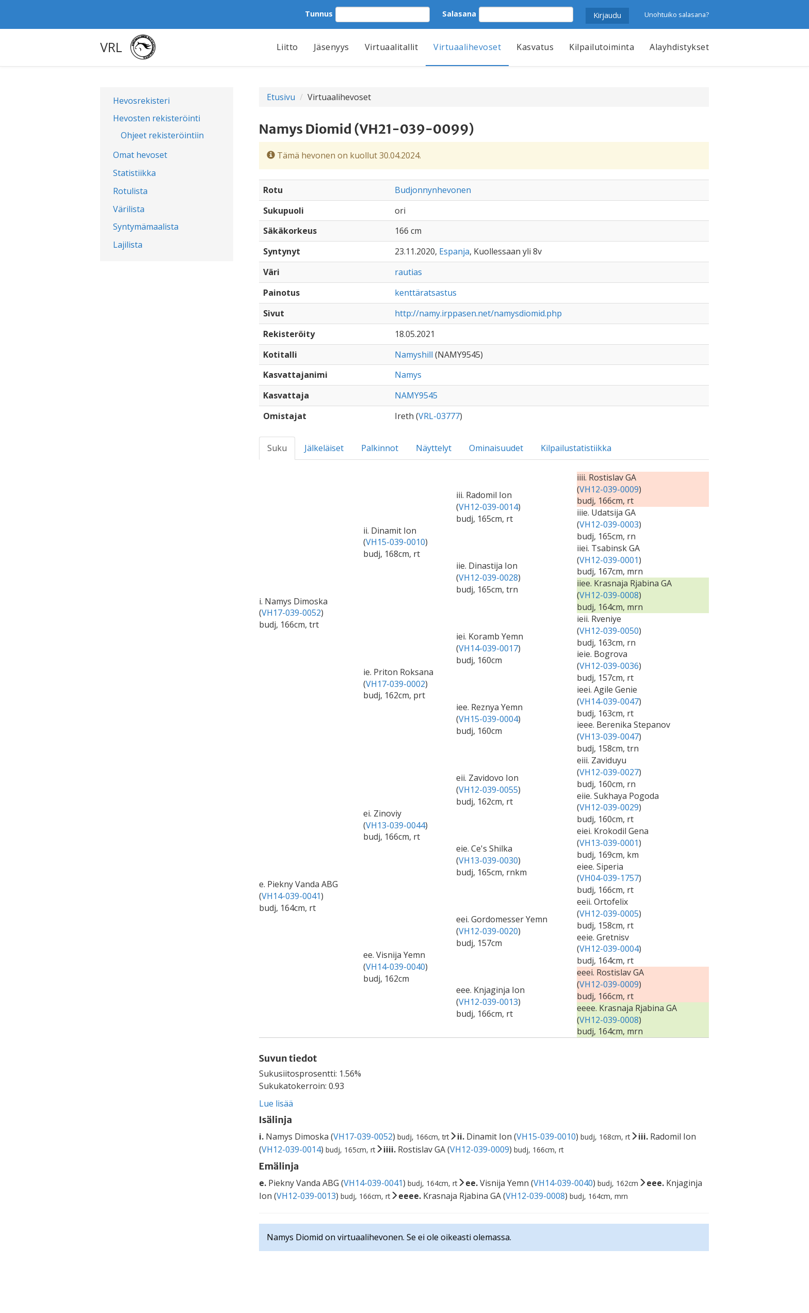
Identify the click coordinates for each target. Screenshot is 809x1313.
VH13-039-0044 (395, 825)
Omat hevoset (140, 155)
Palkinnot (379, 448)
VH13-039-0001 (609, 842)
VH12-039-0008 (609, 595)
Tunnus (319, 14)
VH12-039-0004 (609, 948)
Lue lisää (276, 1103)
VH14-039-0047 (609, 701)
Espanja (454, 251)
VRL (111, 47)
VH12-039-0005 (609, 913)
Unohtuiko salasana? (676, 14)
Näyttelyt (433, 448)
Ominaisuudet (496, 448)
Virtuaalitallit (391, 47)
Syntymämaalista (146, 226)
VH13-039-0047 (609, 736)
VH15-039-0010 (395, 542)
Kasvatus (535, 47)
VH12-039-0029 (609, 807)
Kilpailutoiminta (601, 47)
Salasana (459, 14)
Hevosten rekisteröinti (156, 118)
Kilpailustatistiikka (576, 448)
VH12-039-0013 (488, 1001)
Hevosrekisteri (141, 100)
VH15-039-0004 (488, 719)
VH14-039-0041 (291, 896)
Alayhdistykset (679, 47)
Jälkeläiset (324, 448)
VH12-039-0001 (609, 560)
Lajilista (127, 244)
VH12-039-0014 (488, 507)
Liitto (287, 47)
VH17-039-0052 (291, 612)
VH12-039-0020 (488, 931)
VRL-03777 (439, 416)
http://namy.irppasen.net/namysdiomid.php (478, 313)
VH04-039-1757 (609, 878)
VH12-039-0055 (488, 789)
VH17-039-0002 (395, 684)
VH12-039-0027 (609, 772)
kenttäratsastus (426, 292)
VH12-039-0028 (488, 577)
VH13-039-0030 (488, 860)
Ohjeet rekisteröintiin (162, 135)
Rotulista (130, 191)
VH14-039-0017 (488, 648)
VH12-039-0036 (609, 665)
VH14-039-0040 (395, 966)
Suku (277, 448)
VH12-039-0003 (609, 524)
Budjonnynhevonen (433, 190)
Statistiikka (134, 173)
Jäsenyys (331, 47)
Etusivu (281, 97)
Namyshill (414, 354)
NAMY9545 (416, 395)
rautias (408, 272)
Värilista (128, 209)
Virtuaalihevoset (467, 47)
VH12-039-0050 (609, 630)
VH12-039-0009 (609, 489)
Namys (408, 374)
